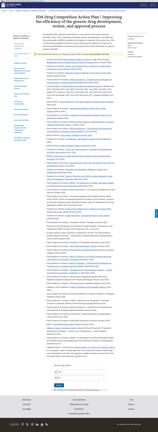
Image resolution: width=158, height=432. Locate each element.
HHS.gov (131, 404)
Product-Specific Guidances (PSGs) (76, 60)
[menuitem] (136, 38)
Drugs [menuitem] (129, 45)
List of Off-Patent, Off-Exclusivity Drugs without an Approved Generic (74, 86)
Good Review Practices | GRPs (22, 55)
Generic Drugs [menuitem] (132, 48)
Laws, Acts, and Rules (21, 120)
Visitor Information (79, 400)
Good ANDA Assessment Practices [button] (67, 324)
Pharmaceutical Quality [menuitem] (134, 56)
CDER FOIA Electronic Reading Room (21, 80)
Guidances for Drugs (68, 54)
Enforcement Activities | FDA (22, 95)
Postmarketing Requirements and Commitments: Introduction (20, 129)
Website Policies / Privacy (79, 404)
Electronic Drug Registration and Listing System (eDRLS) (22, 71)
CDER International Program (20, 87)
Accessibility (26, 409)
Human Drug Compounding (19, 103)
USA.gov (131, 409)
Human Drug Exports (21, 109)
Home (5, 10)
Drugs (11, 10)
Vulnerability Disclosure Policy (79, 413)
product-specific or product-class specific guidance (95, 347)
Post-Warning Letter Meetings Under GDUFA (83, 139)
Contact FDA (14, 424)
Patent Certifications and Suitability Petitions (88, 287)
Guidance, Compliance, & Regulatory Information (31, 10)
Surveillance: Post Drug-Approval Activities (22, 139)
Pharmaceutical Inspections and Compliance (19, 46)
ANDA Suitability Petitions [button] (70, 146)
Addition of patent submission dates (61, 328)
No (59, 378)
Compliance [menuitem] (131, 54)
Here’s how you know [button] (38, 1)
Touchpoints (95, 390)
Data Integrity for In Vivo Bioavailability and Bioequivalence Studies (87, 102)
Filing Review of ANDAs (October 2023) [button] (76, 135)
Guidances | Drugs (20, 63)
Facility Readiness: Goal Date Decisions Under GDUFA (87, 216)
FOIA (131, 400)
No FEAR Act (79, 409)
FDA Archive (26, 400)
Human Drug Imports (21, 114)
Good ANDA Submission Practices (83, 246)
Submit (59, 385)
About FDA (27, 404)
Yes (59, 372)
